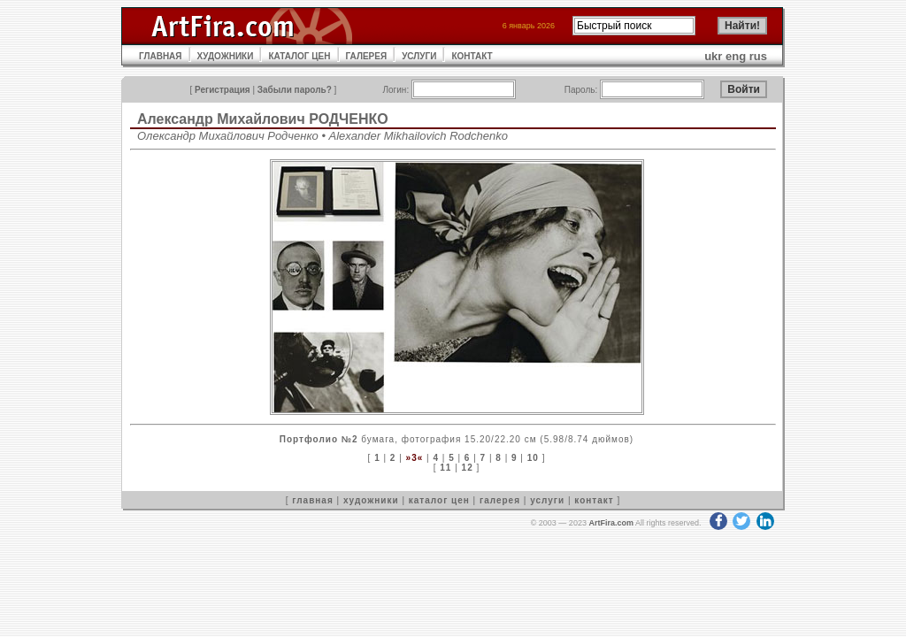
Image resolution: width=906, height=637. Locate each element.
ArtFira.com (610, 522)
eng (736, 56)
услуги (547, 500)
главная (312, 500)
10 (533, 458)
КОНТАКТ (471, 56)
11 (445, 467)
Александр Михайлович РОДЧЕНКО (262, 119)
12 (467, 467)
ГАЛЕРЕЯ (367, 56)
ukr (713, 56)
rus (758, 56)
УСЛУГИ (419, 56)
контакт (593, 500)
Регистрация (222, 90)
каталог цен (439, 500)
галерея (500, 500)
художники (371, 500)
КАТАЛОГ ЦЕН (299, 56)
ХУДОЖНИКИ (225, 56)
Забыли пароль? (294, 90)
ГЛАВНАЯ (160, 56)
